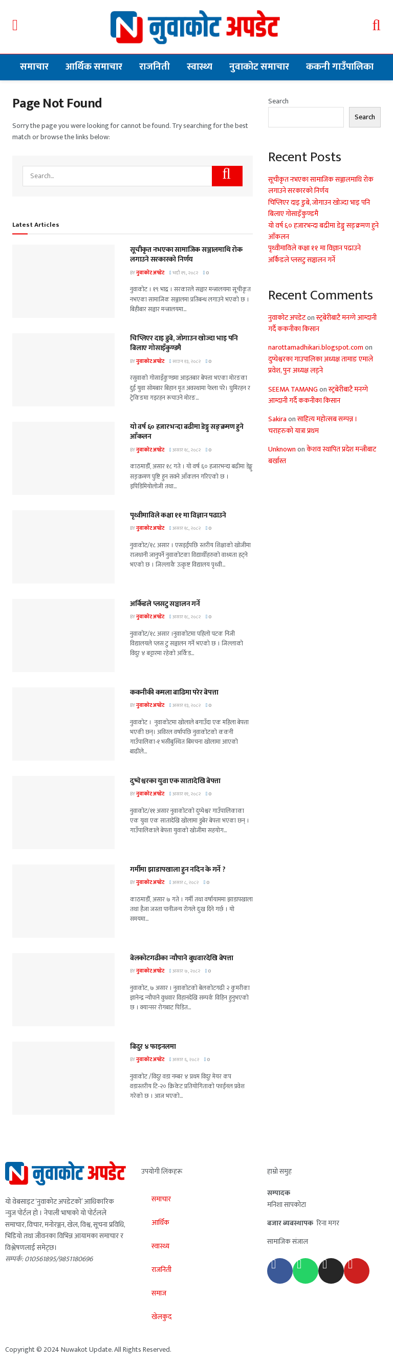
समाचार (34, 67)
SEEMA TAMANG (293, 389)
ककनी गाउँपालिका (340, 67)
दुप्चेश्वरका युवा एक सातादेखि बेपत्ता (175, 781)
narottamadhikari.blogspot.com (315, 347)
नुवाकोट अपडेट (150, 273)
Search (278, 101)
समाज (158, 1293)
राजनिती (154, 67)
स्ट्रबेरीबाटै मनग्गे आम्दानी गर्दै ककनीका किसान (322, 323)
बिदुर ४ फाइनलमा (153, 1046)
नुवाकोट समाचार (259, 67)
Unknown (282, 449)
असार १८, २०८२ (185, 450)
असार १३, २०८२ (185, 705)
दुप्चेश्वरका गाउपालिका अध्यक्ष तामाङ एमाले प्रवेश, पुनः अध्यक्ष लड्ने (320, 364)
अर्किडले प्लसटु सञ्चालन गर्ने (165, 604)
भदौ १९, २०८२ (183, 273)
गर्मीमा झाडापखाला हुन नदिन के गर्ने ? (178, 869)
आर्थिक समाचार (94, 67)
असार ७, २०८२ (184, 971)
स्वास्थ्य (199, 67)
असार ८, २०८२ (184, 882)
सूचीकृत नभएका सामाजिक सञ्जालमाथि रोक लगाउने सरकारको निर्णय (186, 255)
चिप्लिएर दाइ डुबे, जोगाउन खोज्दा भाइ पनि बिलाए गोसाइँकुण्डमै (184, 343)
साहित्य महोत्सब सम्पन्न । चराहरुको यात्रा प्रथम (313, 424)
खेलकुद (161, 1317)
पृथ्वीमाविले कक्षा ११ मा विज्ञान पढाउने (178, 515)
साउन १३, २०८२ (185, 361)
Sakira (277, 419)
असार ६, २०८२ (184, 1059)
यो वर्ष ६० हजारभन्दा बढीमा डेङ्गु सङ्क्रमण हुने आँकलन (187, 432)
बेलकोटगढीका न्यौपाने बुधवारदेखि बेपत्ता (181, 958)
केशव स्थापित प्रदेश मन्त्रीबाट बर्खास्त (322, 454)
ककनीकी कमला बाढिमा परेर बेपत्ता (174, 692)
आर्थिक (160, 1222)
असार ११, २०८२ (185, 794)
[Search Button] (227, 176)
